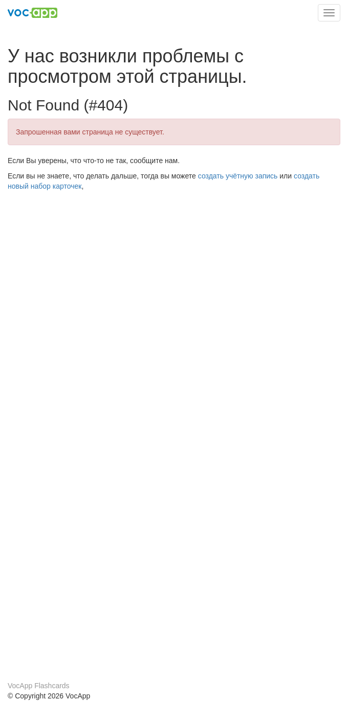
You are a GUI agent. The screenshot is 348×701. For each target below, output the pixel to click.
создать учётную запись (238, 176)
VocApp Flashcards (39, 686)
